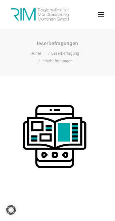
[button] (101, 14)
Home (35, 53)
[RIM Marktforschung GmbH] (40, 14)
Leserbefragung (65, 53)
